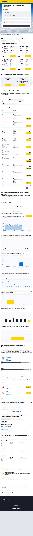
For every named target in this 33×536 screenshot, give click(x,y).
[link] (8, 85)
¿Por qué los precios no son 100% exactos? (17, 492)
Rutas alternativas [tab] (14, 419)
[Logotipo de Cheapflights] (4, 1)
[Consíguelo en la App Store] (18, 509)
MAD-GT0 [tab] (14, 211)
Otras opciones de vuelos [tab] (6, 419)
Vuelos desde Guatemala (5, 432)
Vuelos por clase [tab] (4, 421)
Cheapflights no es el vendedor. (17, 489)
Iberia (7, 385)
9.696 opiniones (8, 360)
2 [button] (29, 187)
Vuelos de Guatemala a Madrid (6, 426)
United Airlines (8, 357)
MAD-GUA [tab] (16, 200)
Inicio (1, 34)
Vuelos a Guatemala (4, 429)
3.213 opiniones (8, 388)
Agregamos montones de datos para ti (17, 490)
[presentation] (8, 6)
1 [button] (27, 187)
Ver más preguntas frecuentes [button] (16, 411)
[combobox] (5, 10)
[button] (16, 12)
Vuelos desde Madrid (4, 430)
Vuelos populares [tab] (21, 419)
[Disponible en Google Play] (14, 509)
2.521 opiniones (8, 394)
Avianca (7, 391)
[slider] (31, 104)
